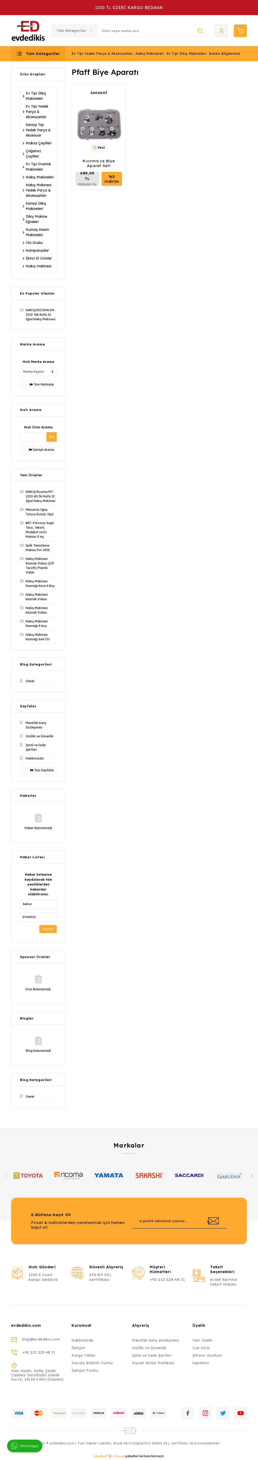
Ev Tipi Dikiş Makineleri (187, 53)
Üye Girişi (201, 1348)
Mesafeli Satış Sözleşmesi (155, 1340)
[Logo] (28, 30)
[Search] (152, 30)
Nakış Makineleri (150, 53)
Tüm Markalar (42, 384)
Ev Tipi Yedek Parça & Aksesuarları (102, 53)
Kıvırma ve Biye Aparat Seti (99, 163)
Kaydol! (48, 929)
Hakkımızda (82, 1340)
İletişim (78, 1348)
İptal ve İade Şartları (152, 1355)
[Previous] (6, 1175)
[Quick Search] (31, 437)
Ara (51, 437)
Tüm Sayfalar (42, 770)
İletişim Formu (85, 1370)
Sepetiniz (200, 1363)
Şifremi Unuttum (207, 1355)
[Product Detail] (99, 147)
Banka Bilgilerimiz (224, 53)
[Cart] (240, 30)
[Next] (252, 1175)
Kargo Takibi (83, 1355)
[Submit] (213, 1220)
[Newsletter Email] (179, 1220)
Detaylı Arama (41, 450)
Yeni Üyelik (202, 1340)
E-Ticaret (118, 1456)
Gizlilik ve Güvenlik (149, 1348)
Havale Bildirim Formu (92, 1363)
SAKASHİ (98, 93)
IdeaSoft (100, 1456)
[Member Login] (221, 30)
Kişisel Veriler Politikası (153, 1363)
